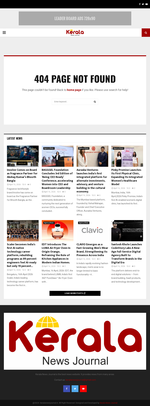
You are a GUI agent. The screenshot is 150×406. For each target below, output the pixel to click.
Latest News (14, 138)
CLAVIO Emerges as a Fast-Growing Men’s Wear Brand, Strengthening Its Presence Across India (92, 250)
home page (74, 89)
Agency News (14, 148)
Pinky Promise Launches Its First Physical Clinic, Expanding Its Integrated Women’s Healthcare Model (127, 177)
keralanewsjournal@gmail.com (81, 380)
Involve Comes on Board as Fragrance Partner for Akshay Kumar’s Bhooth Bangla (22, 175)
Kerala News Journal (108, 403)
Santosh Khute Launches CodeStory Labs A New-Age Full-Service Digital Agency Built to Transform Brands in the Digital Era (126, 253)
